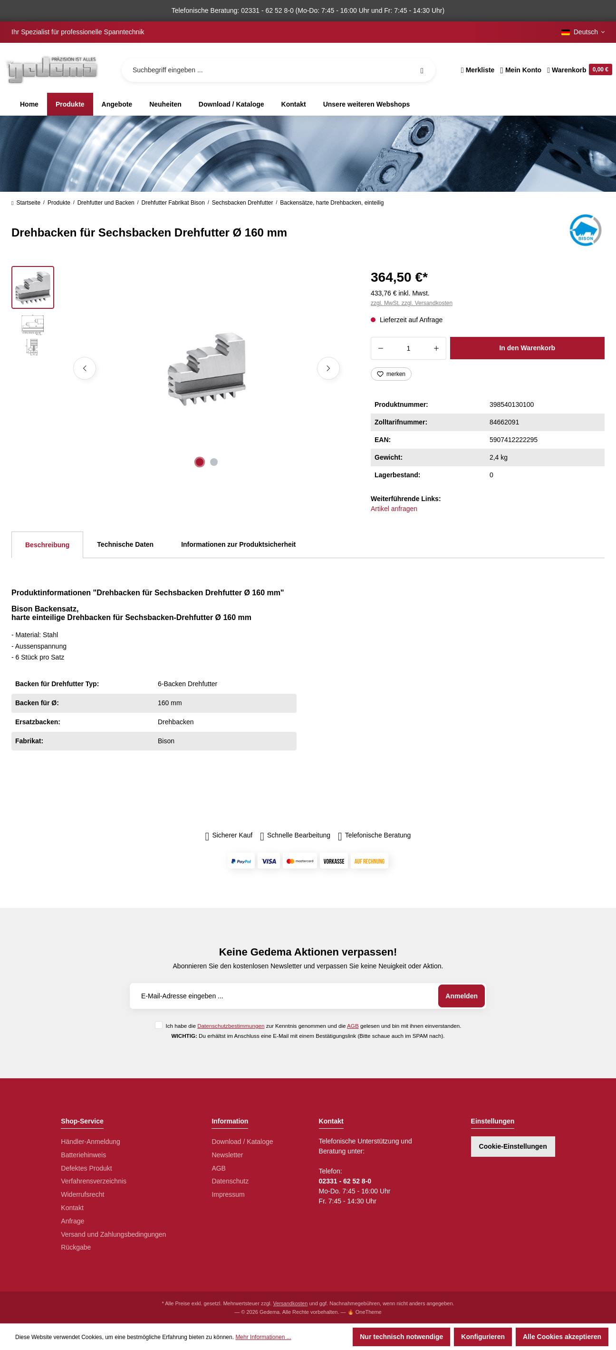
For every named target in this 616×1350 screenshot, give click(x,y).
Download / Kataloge (242, 1141)
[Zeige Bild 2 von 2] (214, 462)
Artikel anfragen (394, 508)
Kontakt (72, 1208)
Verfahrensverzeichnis (93, 1181)
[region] (179, 368)
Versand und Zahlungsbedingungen (113, 1234)
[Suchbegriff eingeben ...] (278, 70)
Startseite (25, 202)
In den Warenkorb (527, 348)
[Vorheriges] (84, 368)
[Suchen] (422, 69)
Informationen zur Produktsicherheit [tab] (238, 544)
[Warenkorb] (578, 69)
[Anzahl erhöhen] (436, 348)
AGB (353, 1026)
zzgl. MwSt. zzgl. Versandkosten (411, 303)
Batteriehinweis (83, 1155)
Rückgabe (76, 1247)
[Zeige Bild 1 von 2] (199, 462)
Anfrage (72, 1221)
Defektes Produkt (86, 1168)
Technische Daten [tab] (125, 544)
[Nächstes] (328, 368)
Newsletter (227, 1155)
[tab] (47, 545)
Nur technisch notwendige (401, 1336)
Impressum (228, 1194)
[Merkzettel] (478, 69)
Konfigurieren (483, 1336)
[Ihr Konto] (520, 69)
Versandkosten (290, 1303)
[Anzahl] (408, 348)
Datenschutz (230, 1181)
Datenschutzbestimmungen (230, 1026)
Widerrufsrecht (82, 1194)
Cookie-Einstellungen (513, 1146)
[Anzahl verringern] (380, 348)
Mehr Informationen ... (263, 1337)
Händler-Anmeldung (90, 1141)
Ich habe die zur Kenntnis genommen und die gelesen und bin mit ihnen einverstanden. (313, 1026)
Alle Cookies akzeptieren (562, 1336)
